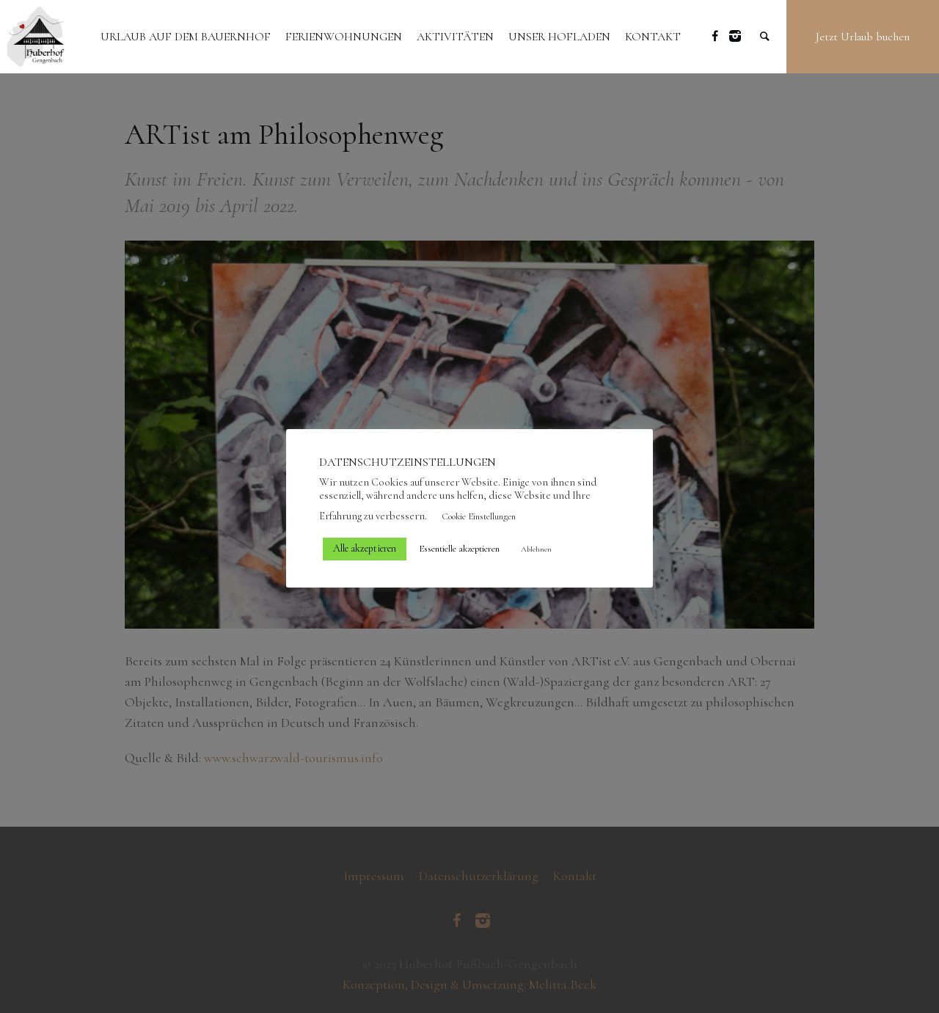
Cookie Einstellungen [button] (479, 516)
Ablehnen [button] (536, 549)
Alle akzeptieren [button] (364, 548)
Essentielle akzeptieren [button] (459, 549)
